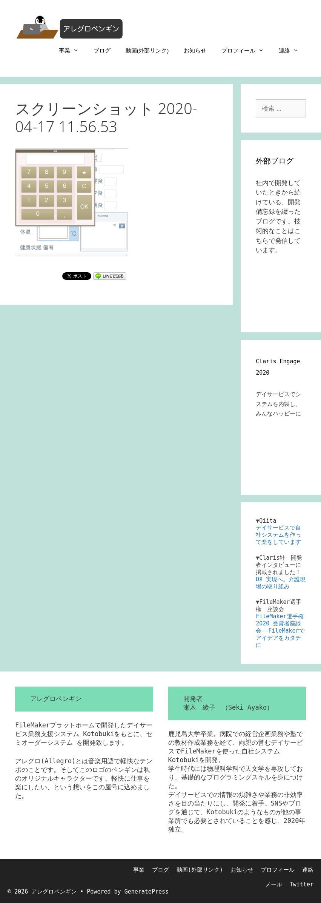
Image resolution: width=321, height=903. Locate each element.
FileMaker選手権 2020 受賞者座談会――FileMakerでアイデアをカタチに (280, 630)
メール (273, 884)
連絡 (292, 50)
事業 (72, 50)
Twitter (301, 884)
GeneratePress (146, 891)
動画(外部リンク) (147, 50)
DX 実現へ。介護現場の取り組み (281, 583)
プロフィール (246, 50)
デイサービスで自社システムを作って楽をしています (278, 534)
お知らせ (195, 50)
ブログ (102, 50)
